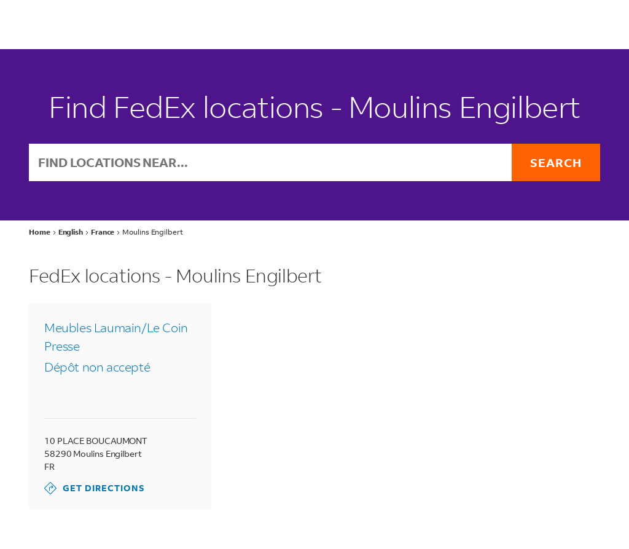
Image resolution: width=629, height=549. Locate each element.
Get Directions (94, 488)
